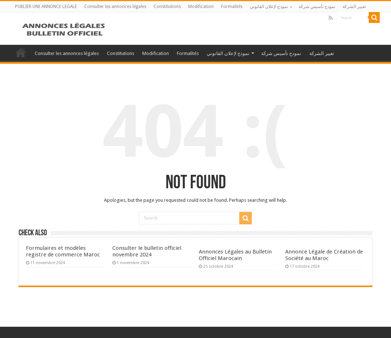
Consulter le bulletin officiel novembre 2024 (146, 251)
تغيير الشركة (354, 6)
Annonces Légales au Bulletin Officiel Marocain (235, 255)
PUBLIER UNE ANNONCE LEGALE (46, 6)
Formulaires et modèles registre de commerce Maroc (63, 251)
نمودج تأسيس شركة (317, 6)
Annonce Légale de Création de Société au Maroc (324, 255)
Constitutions (167, 6)
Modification (201, 6)
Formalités (232, 6)
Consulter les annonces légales (115, 6)
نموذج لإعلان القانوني (269, 6)
